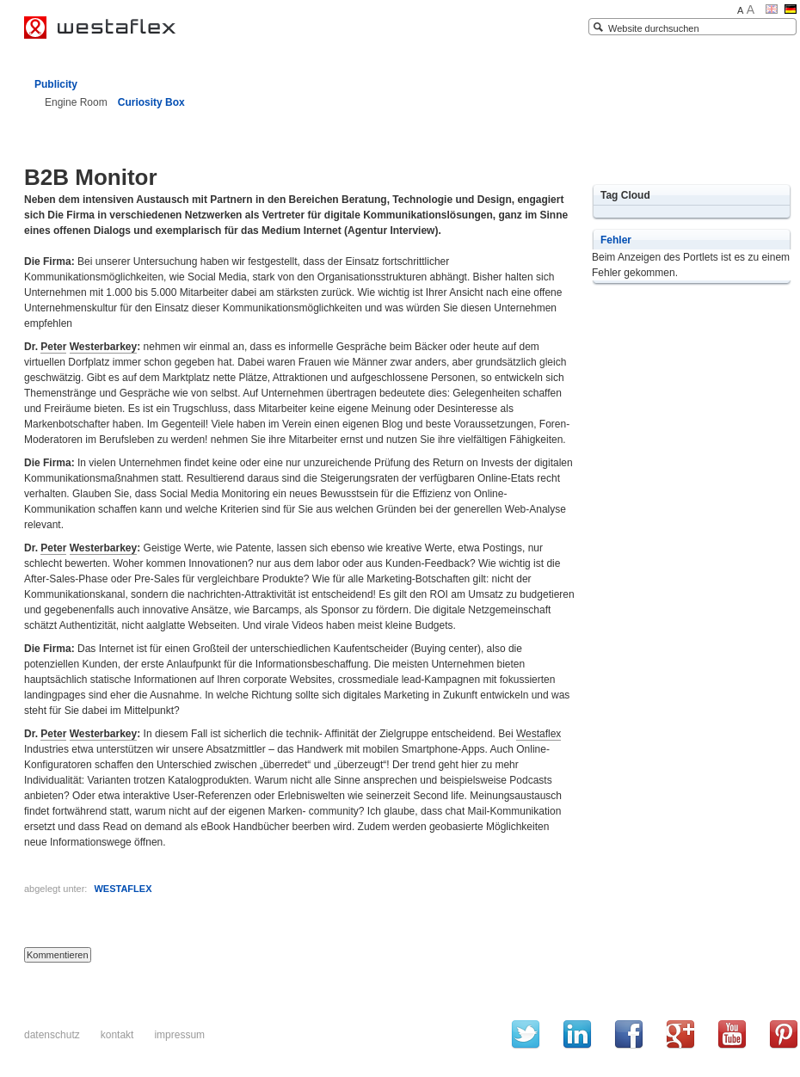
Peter (53, 347)
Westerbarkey (104, 347)
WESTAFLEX (122, 888)
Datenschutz (52, 1035)
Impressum (179, 1035)
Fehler (615, 240)
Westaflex (538, 734)
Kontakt (117, 1035)
